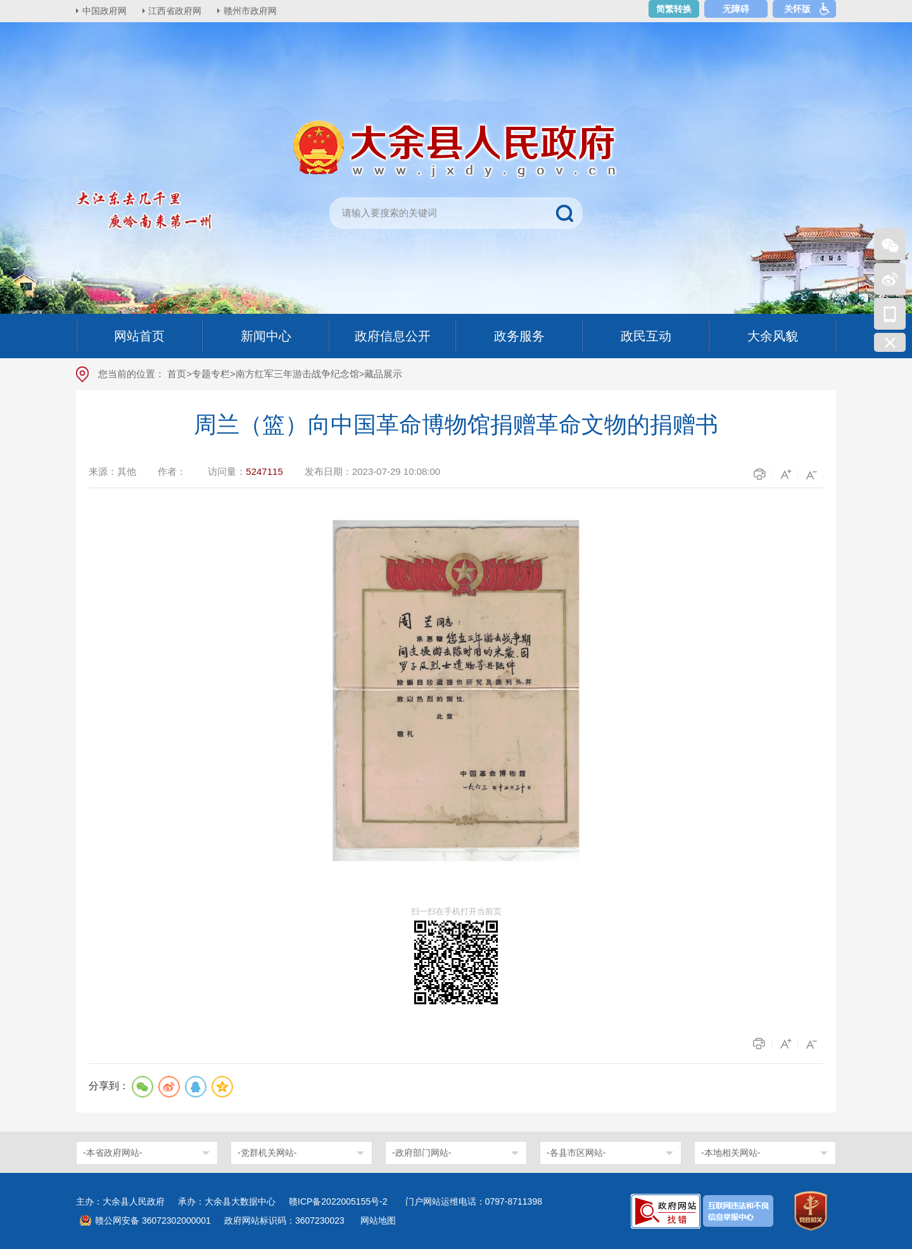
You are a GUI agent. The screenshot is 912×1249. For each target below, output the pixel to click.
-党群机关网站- (267, 1153)
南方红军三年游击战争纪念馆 (297, 373)
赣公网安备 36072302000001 (153, 1220)
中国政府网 (104, 11)
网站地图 (378, 1220)
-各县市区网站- (576, 1153)
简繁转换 (674, 9)
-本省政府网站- (112, 1153)
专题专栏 (211, 373)
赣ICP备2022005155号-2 (342, 1201)
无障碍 (736, 9)
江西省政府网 (175, 11)
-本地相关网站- (730, 1153)
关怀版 (797, 9)
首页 (176, 373)
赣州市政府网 (250, 11)
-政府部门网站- (421, 1153)
